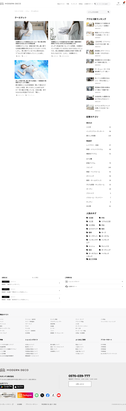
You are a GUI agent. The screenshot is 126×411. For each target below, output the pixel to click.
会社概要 (19, 404)
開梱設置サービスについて (30, 355)
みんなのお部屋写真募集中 (2, 355)
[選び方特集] (91, 259)
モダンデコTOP (19, 11)
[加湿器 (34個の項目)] (92, 217)
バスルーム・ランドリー (98, 197)
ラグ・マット (28, 323)
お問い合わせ (80, 384)
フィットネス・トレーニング (108, 321)
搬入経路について (54, 344)
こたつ (52, 330)
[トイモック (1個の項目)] (105, 255)
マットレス (3, 323)
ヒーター (52, 328)
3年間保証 (103, 348)
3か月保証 (103, 344)
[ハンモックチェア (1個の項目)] (92, 241)
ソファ (1, 319)
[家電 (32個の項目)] (105, 217)
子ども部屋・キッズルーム (98, 184)
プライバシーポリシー (32, 404)
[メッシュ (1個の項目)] (92, 246)
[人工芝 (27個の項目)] (92, 221)
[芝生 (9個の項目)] (105, 225)
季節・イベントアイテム (98, 149)
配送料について (29, 346)
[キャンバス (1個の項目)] (105, 246)
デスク (27, 325)
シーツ (24, 56)
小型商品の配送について (30, 353)
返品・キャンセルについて (55, 346)
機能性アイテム (98, 153)
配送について (78, 348)
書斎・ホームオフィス (98, 180)
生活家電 (27, 332)
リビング (98, 167)
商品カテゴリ (61, 4)
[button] (108, 12)
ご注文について (78, 346)
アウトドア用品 (80, 321)
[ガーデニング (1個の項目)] (105, 249)
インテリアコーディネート (98, 131)
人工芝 (98, 127)
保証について (53, 348)
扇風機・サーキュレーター (57, 332)
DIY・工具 (78, 328)
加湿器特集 (2, 346)
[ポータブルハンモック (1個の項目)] (92, 255)
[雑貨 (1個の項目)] (92, 249)
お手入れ (55, 56)
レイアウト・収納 (98, 145)
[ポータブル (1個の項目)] (105, 236)
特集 (68, 4)
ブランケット (30, 95)
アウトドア (98, 193)
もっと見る (35, 277)
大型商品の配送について (30, 348)
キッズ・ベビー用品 (81, 330)
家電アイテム (98, 163)
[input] (98, 12)
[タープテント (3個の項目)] (92, 236)
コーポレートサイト (6, 404)
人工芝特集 (2, 353)
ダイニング (98, 176)
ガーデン (98, 189)
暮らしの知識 (98, 135)
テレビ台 (27, 328)
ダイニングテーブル (5, 328)
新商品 (80, 4)
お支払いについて (29, 344)
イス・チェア (3, 332)
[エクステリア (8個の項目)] (92, 228)
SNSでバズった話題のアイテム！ (2, 348)
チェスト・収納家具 (30, 330)
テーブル (2, 330)
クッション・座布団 (30, 319)
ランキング (74, 4)
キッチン (98, 202)
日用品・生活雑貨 (80, 332)
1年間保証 (103, 346)
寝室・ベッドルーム (98, 172)
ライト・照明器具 (29, 321)
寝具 (1, 325)
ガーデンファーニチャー (82, 325)
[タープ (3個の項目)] (105, 232)
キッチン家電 (53, 319)
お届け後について (78, 351)
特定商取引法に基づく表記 (49, 404)
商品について (78, 344)
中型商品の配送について (30, 351)
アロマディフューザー (56, 321)
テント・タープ (79, 319)
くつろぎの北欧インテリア (2, 344)
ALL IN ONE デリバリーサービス (103, 353)
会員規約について (54, 351)
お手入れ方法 (64, 56)
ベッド (1, 321)
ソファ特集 (2, 351)
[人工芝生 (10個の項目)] (92, 225)
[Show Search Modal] (95, 4)
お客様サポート (88, 4)
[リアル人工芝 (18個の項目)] (105, 221)
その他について (78, 353)
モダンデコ (20, 95)
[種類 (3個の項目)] (92, 232)
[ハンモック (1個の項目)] (105, 241)
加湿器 (52, 325)
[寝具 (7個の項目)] (105, 228)
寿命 (18, 56)
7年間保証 (103, 351)
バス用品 (103, 319)
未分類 (98, 206)
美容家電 (52, 323)
